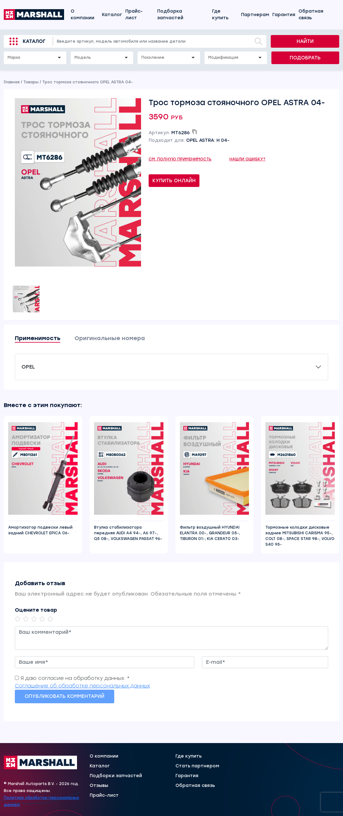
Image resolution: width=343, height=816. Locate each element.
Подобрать (305, 58)
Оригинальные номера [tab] (109, 338)
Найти (305, 41)
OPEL (28, 367)
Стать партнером (197, 766)
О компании (82, 15)
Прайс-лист (134, 15)
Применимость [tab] (37, 338)
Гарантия (283, 14)
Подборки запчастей (116, 776)
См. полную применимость (180, 159)
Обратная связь (311, 15)
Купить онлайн (174, 180)
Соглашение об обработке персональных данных (82, 686)
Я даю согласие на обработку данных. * (75, 678)
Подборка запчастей (170, 15)
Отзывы (99, 785)
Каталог (112, 14)
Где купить (220, 15)
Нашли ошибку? (247, 159)
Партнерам (255, 14)
